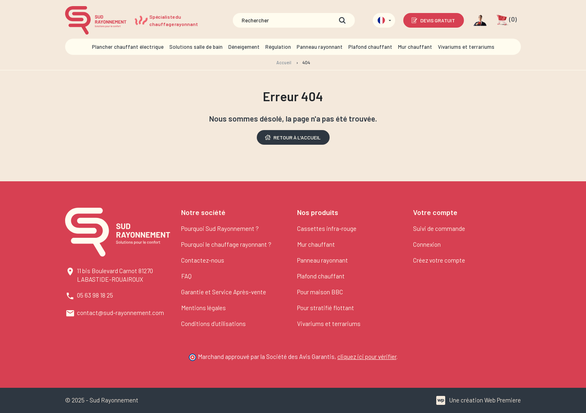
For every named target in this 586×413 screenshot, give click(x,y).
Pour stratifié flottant (325, 307)
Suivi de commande (439, 228)
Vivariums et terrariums (329, 323)
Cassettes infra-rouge (326, 228)
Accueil (283, 62)
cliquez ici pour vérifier (366, 356)
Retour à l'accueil (292, 137)
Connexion (427, 244)
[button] (506, 20)
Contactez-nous (202, 260)
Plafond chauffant (321, 276)
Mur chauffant (316, 244)
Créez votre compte (439, 260)
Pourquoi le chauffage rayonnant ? (226, 244)
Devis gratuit (433, 20)
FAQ (186, 276)
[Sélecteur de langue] (384, 20)
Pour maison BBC (320, 292)
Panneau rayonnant (322, 260)
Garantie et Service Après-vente (223, 292)
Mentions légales (203, 307)
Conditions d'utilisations (213, 323)
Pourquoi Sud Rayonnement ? (220, 228)
